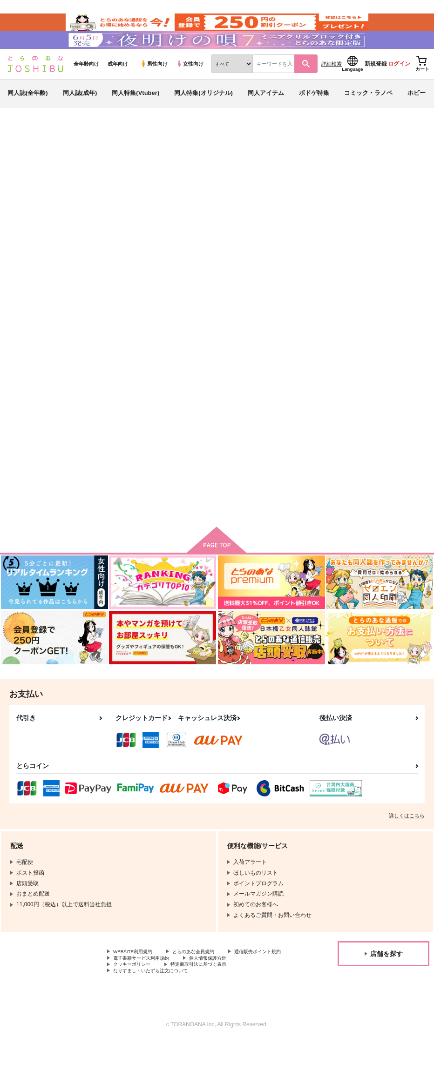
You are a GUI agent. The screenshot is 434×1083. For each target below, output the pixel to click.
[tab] (135, 299)
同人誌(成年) (80, 113)
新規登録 (376, 84)
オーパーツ (341, 198)
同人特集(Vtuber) (135, 113)
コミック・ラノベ (368, 113)
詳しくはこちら (407, 844)
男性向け (154, 84)
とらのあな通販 (24, 154)
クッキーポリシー (200, 996)
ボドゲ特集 (314, 113)
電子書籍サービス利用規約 (222, 988)
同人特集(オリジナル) (203, 113)
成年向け (118, 84)
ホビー (416, 113)
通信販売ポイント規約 (141, 988)
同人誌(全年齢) (27, 113)
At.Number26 (104, 206)
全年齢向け (86, 84)
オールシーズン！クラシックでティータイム (257, 198)
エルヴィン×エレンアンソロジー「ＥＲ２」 (218, 444)
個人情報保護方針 (135, 996)
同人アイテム (266, 113)
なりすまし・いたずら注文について (158, 1012)
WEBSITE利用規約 (137, 980)
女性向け (189, 84)
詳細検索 (331, 84)
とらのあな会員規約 (206, 980)
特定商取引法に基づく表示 (146, 1004)
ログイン (399, 84)
